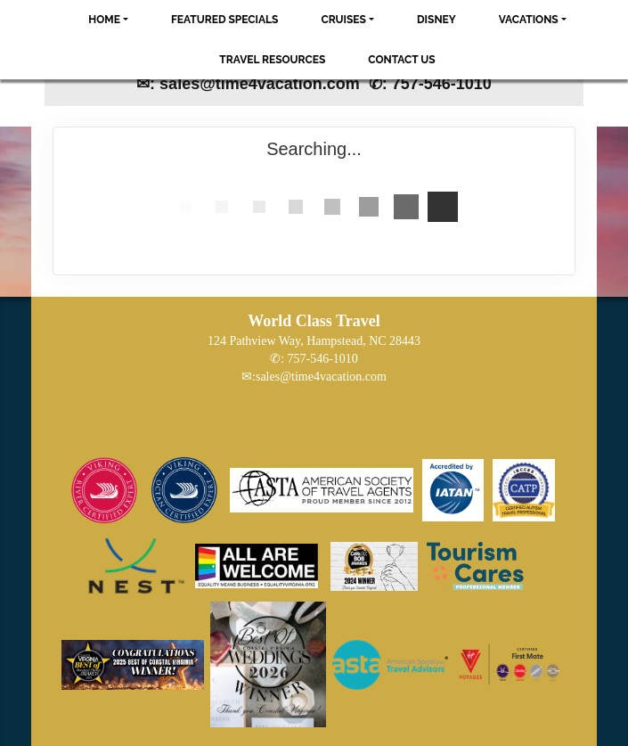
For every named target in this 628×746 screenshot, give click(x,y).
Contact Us (401, 59)
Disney (436, 19)
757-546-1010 (323, 358)
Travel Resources (272, 59)
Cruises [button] (343, 19)
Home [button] (104, 19)
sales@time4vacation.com (321, 376)
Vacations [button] (529, 19)
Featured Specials (224, 19)
